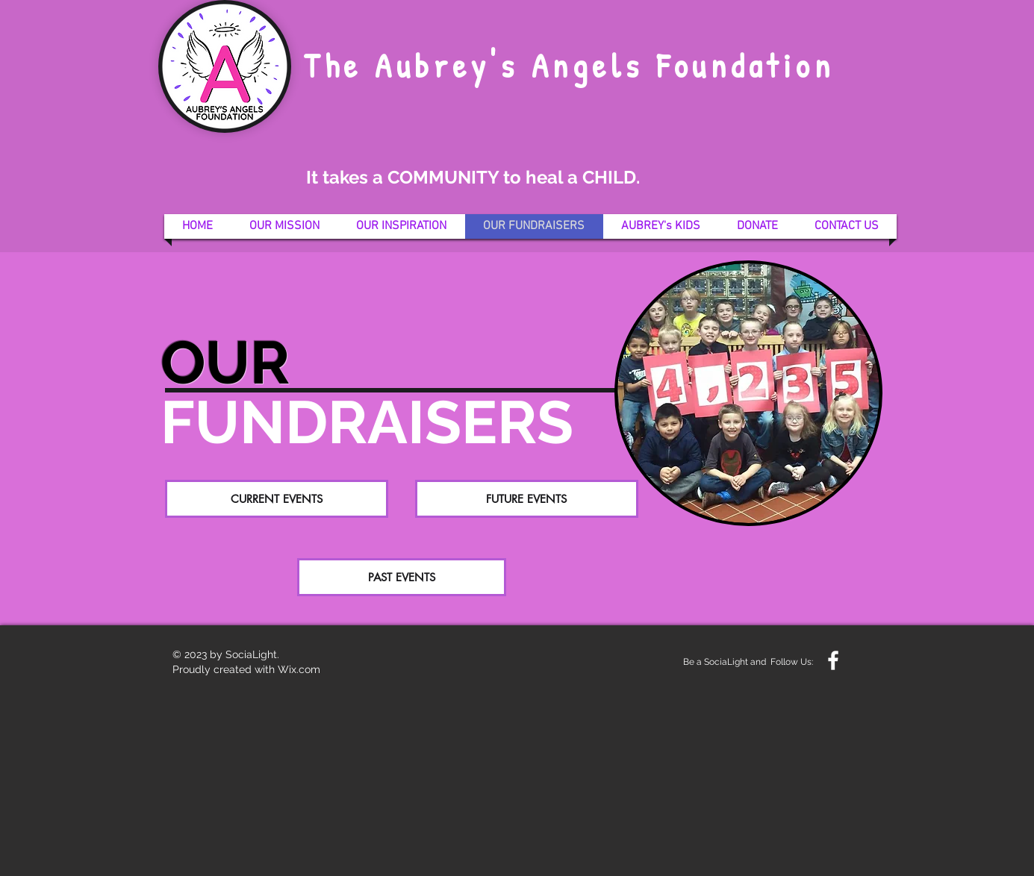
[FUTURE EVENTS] (526, 499)
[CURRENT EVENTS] (276, 499)
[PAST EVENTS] (401, 577)
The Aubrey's (411, 65)
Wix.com (299, 669)
